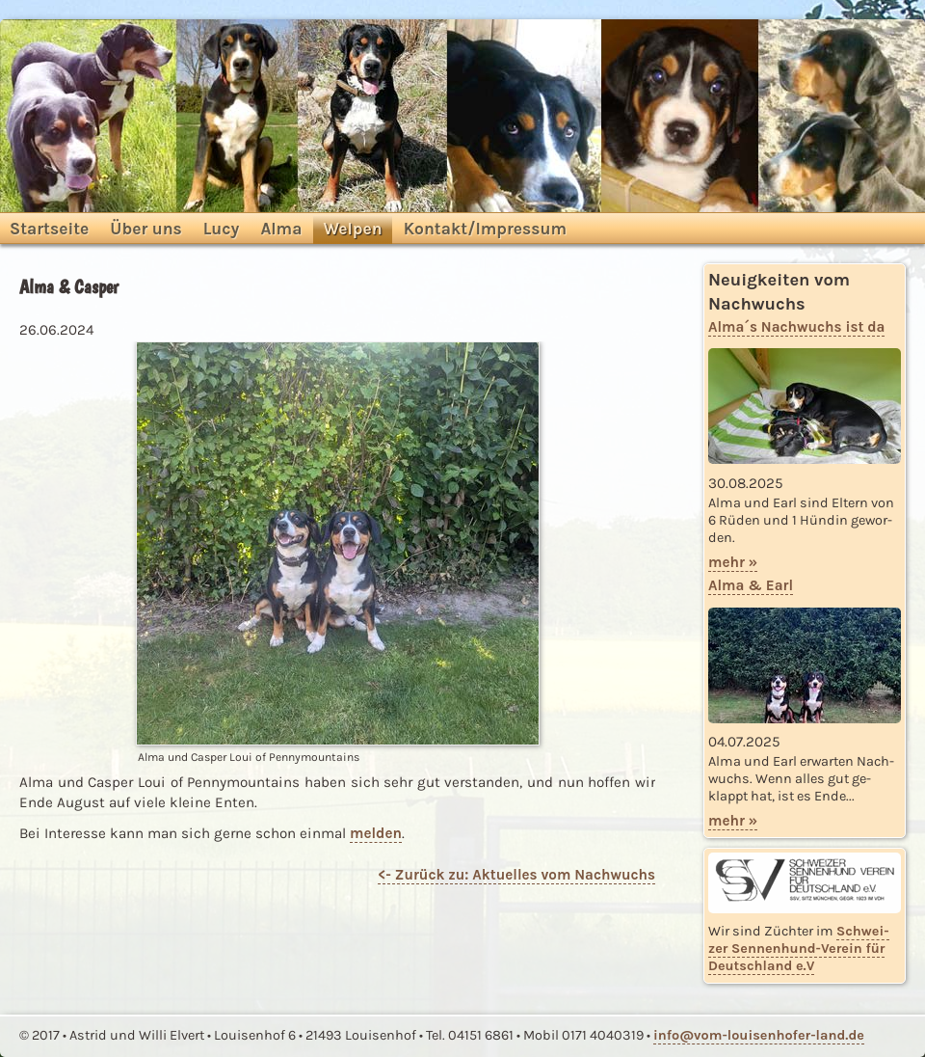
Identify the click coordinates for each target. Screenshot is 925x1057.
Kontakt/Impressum (485, 228)
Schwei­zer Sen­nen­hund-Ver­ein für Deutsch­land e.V (798, 948)
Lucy (221, 228)
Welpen (352, 228)
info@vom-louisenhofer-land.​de (758, 1035)
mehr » (732, 562)
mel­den (376, 833)
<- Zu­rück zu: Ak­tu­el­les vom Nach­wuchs (516, 874)
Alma (281, 228)
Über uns (145, 228)
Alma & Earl (750, 585)
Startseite (49, 228)
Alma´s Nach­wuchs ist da (796, 327)
